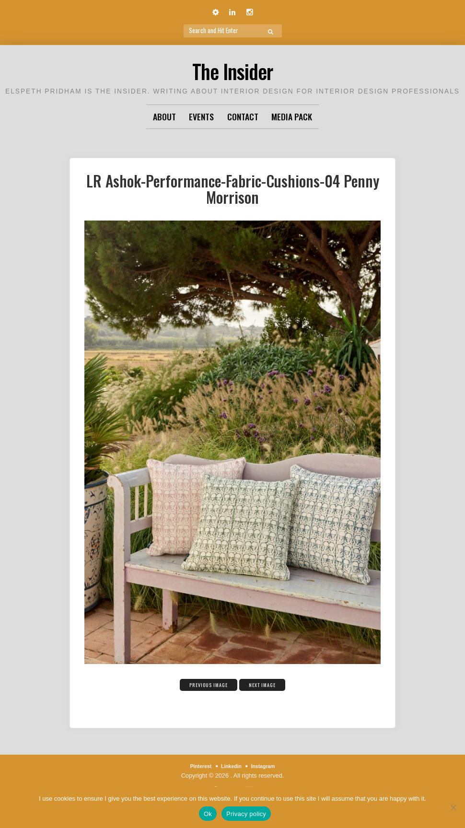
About (164, 116)
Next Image (270, 683)
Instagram (267, 766)
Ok (208, 813)
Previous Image (202, 683)
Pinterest (196, 766)
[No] (453, 807)
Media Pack (291, 116)
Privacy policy (246, 813)
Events (201, 116)
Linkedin (231, 766)
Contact (242, 116)
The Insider (232, 69)
